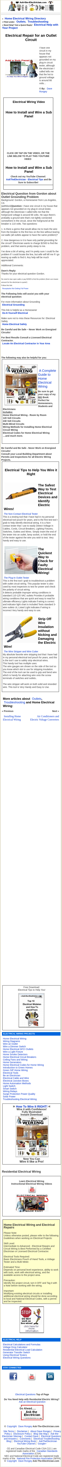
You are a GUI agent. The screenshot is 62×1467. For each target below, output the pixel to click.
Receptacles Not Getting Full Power (15, 288)
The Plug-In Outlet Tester (16, 578)
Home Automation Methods (17, 1083)
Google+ (42, 1443)
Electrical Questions (25, 1394)
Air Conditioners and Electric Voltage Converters (44, 718)
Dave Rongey (45, 90)
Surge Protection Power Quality (19, 1094)
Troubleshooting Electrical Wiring (20, 1099)
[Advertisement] (30, 822)
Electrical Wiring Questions (17, 1357)
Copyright (12, 1426)
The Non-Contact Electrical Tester (21, 514)
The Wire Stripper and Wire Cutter (21, 651)
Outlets (21, 21)
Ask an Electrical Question (32, 1402)
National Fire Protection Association (35, 1458)
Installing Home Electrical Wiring (12, 718)
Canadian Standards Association (39, 1452)
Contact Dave (31, 1436)
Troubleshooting (14, 702)
